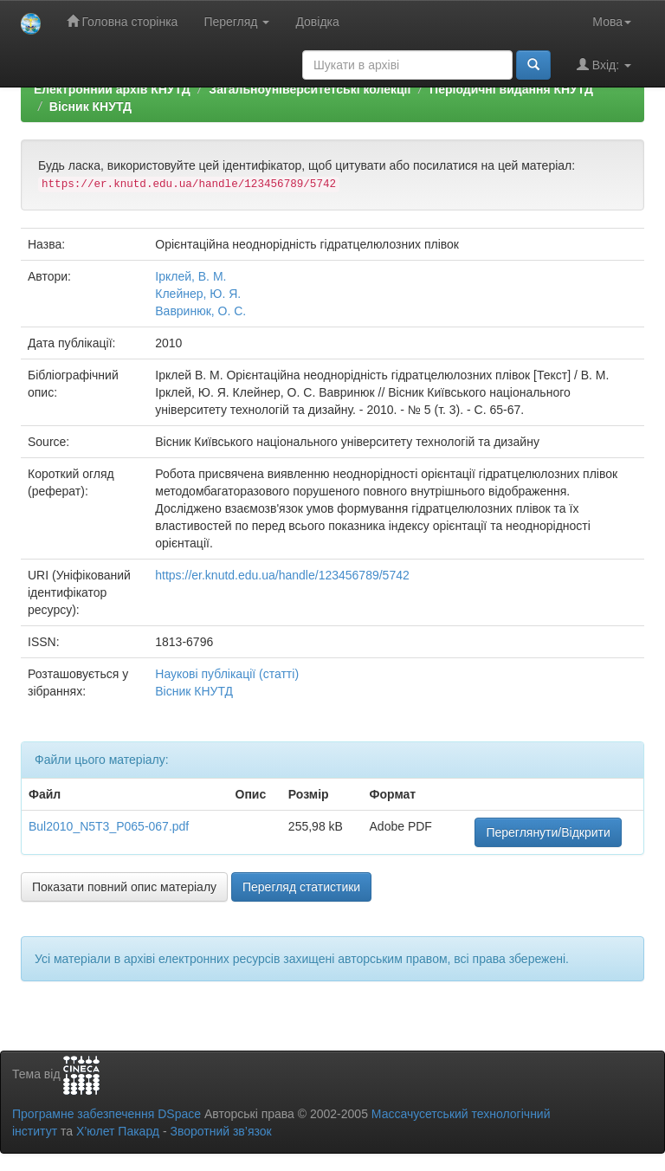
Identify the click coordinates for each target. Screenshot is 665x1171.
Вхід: (604, 64)
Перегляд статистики (301, 887)
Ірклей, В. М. (190, 276)
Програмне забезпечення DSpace (106, 1114)
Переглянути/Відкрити (548, 832)
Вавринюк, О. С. (200, 311)
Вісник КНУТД (90, 106)
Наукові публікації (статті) (227, 674)
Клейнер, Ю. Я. (198, 294)
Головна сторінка (122, 21)
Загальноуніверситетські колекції (309, 89)
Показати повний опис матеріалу (124, 887)
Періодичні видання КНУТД (511, 89)
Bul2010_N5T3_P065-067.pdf (109, 826)
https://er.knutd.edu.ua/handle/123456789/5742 (282, 575)
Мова (611, 22)
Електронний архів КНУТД (112, 89)
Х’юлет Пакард (117, 1131)
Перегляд (236, 22)
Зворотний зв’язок (220, 1131)
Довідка (317, 22)
